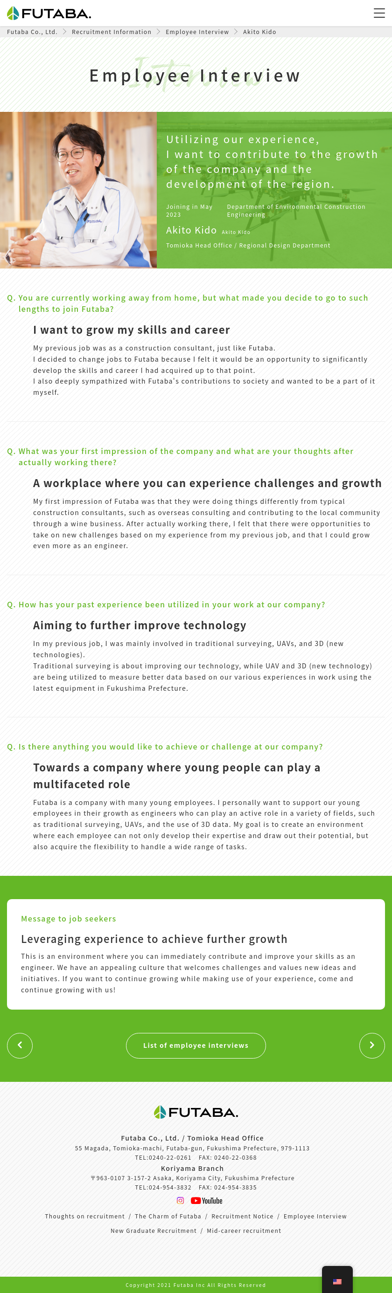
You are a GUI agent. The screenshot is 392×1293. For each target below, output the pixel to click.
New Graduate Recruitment (154, 1230)
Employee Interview (315, 1216)
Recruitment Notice (242, 1216)
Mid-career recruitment (244, 1230)
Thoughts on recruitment (85, 1216)
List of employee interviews (196, 1045)
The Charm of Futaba (168, 1216)
